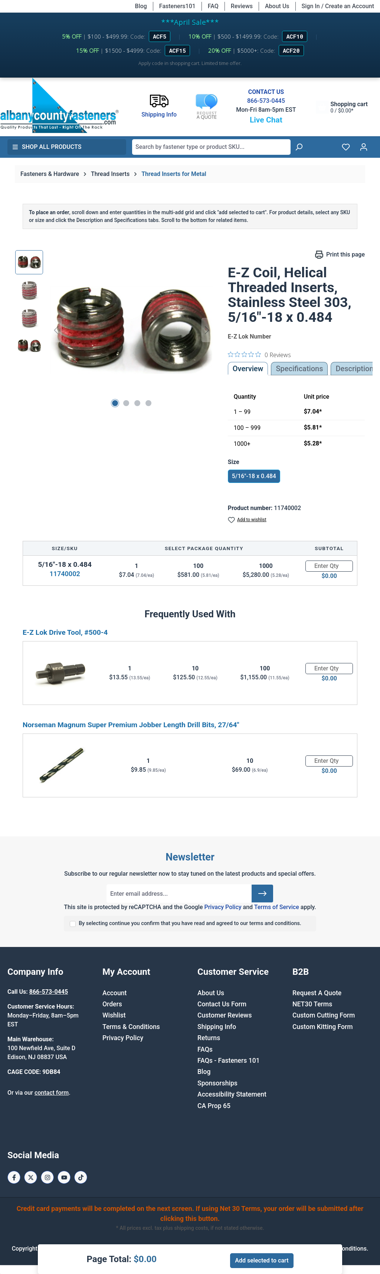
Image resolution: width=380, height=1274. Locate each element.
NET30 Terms (312, 1004)
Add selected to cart (261, 1260)
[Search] (298, 147)
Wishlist (114, 1015)
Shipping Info (216, 1026)
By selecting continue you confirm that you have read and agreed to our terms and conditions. (190, 923)
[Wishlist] (346, 147)
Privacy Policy (222, 907)
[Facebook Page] (13, 1177)
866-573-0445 (266, 100)
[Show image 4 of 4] (148, 403)
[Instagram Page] (47, 1177)
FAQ (213, 6)
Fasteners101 (177, 6)
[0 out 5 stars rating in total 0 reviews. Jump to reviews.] (259, 354)
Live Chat (266, 119)
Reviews (242, 6)
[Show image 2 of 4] (126, 403)
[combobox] (211, 147)
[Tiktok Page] (80, 1177)
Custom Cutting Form (323, 1015)
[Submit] (262, 893)
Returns (208, 1038)
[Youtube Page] (64, 1177)
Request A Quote (316, 993)
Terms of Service (276, 907)
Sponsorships (217, 1083)
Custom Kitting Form (322, 1026)
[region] (114, 330)
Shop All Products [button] (46, 146)
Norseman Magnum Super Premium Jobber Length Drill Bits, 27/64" (131, 725)
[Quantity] (329, 566)
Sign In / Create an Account (338, 6)
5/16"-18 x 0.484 (254, 476)
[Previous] (56, 330)
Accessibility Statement (231, 1094)
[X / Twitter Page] (30, 1177)
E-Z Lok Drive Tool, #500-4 (65, 632)
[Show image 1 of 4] (115, 403)
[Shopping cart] (342, 107)
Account (114, 993)
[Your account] (364, 147)
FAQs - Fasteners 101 (228, 1060)
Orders (112, 1004)
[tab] (354, 368)
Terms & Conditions (131, 1026)
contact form (52, 1092)
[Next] (207, 330)
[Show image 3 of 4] (137, 403)
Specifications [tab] (299, 368)
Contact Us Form (221, 1004)
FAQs (205, 1049)
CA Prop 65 (213, 1106)
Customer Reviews (224, 1015)
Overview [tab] (248, 368)
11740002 (64, 574)
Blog (141, 6)
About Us (277, 6)
